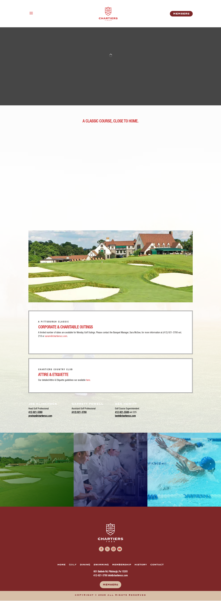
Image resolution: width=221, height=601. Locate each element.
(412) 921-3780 (79, 412)
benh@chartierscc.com (125, 416)
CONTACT (157, 564)
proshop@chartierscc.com (40, 416)
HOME (61, 564)
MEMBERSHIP (121, 564)
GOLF (73, 564)
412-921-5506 (122, 412)
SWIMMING (101, 564)
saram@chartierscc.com (56, 336)
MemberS (181, 13)
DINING (85, 564)
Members (110, 584)
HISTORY (140, 564)
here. (88, 380)
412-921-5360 (35, 412)
